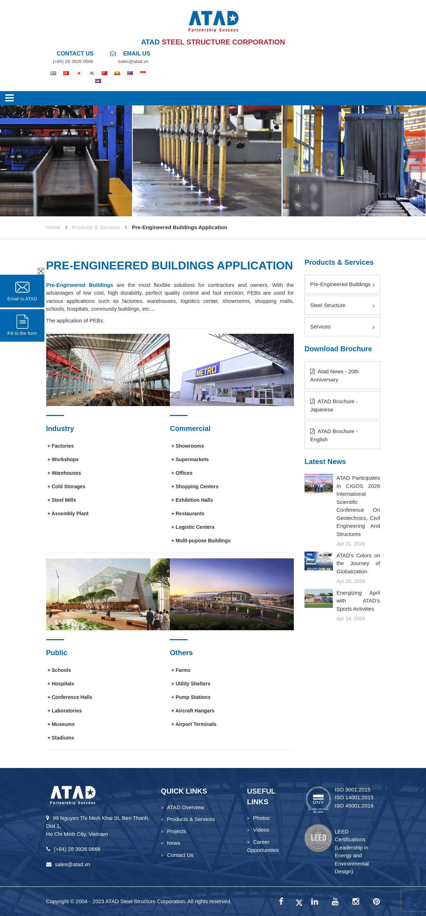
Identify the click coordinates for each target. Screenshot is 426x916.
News (173, 843)
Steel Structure (342, 305)
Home (53, 227)
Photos (261, 818)
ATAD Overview (185, 807)
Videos (261, 830)
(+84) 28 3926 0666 (73, 61)
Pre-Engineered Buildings (79, 285)
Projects (176, 831)
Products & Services (96, 227)
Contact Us (180, 855)
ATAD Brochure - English (333, 435)
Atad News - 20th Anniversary (334, 375)
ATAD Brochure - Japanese (333, 405)
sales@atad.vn (133, 61)
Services (342, 326)
